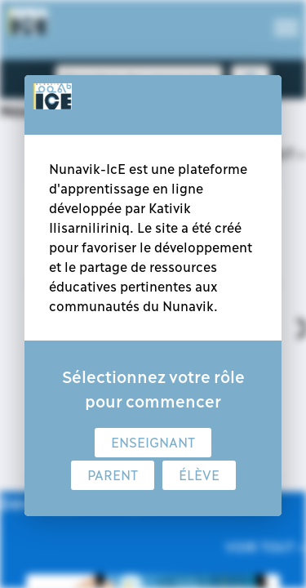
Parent (112, 475)
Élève (199, 475)
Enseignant (153, 442)
